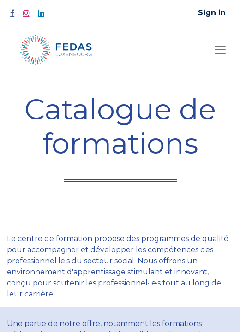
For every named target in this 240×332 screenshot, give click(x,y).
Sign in (212, 12)
